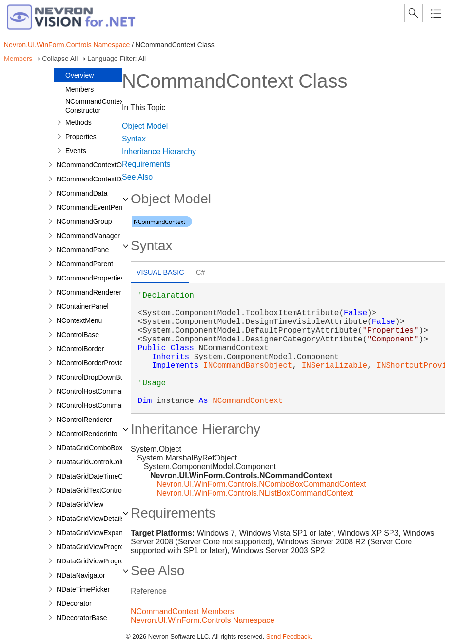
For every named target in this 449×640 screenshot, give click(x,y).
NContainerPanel (83, 306)
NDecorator (74, 603)
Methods (78, 122)
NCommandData (82, 193)
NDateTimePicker (83, 589)
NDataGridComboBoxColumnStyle (109, 448)
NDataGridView (80, 504)
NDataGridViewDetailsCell (96, 518)
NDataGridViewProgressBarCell (105, 547)
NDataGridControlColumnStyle (103, 462)
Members (18, 58)
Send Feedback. (289, 636)
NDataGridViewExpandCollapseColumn (116, 533)
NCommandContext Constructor (95, 106)
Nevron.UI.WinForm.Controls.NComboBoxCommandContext (261, 484)
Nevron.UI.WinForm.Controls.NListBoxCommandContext (254, 493)
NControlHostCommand (93, 391)
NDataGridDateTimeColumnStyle (107, 476)
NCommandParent (85, 264)
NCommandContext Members (182, 611)
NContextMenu (79, 320)
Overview (79, 75)
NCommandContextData (94, 179)
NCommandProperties (90, 278)
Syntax (134, 139)
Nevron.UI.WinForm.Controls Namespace (67, 45)
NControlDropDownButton (96, 377)
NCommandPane (83, 250)
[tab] (160, 273)
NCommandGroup (84, 221)
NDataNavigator (81, 575)
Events (75, 151)
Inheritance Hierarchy (159, 151)
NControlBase (78, 335)
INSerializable (334, 365)
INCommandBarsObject (247, 365)
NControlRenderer (84, 419)
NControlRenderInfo (87, 434)
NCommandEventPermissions (102, 207)
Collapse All (60, 58)
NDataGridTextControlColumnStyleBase (117, 490)
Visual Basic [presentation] (160, 272)
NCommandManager (88, 236)
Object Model (145, 126)
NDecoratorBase (82, 617)
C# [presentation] (200, 272)
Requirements (146, 164)
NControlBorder (80, 349)
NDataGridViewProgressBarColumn (111, 561)
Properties (81, 136)
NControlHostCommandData (100, 405)
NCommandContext (248, 401)
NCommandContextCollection (101, 165)
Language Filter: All (116, 58)
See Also (137, 177)
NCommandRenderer (89, 292)
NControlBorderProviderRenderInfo (110, 363)
